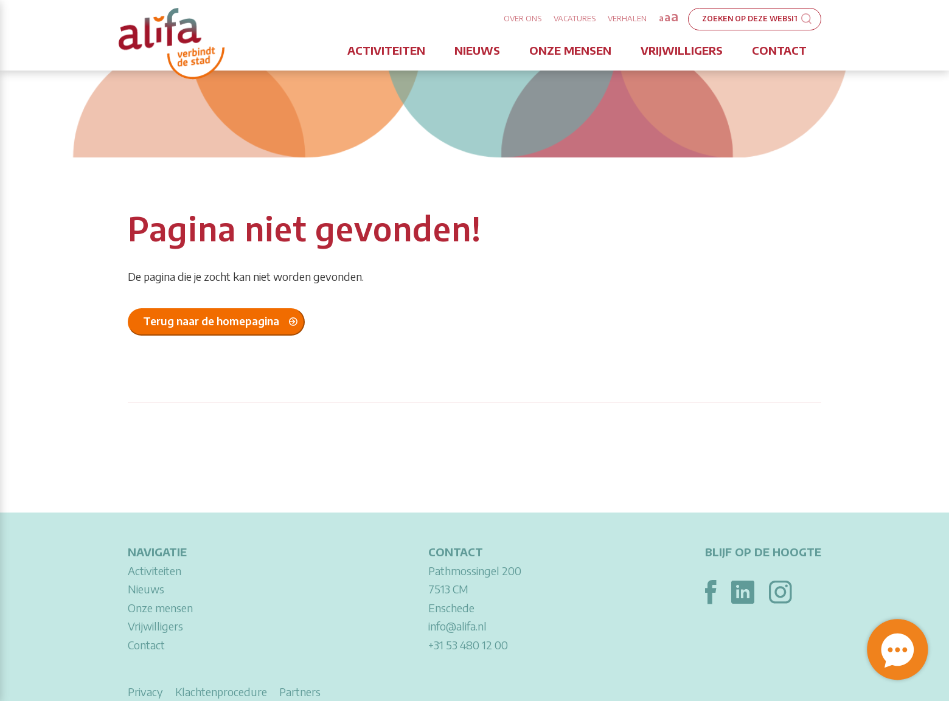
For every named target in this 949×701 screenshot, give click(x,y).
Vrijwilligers (682, 50)
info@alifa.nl (457, 626)
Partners (300, 692)
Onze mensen (570, 50)
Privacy (145, 692)
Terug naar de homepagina (211, 321)
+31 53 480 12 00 (468, 645)
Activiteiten (386, 50)
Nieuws (477, 50)
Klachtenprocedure (221, 692)
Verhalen (627, 18)
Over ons (522, 18)
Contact (779, 50)
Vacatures (575, 18)
